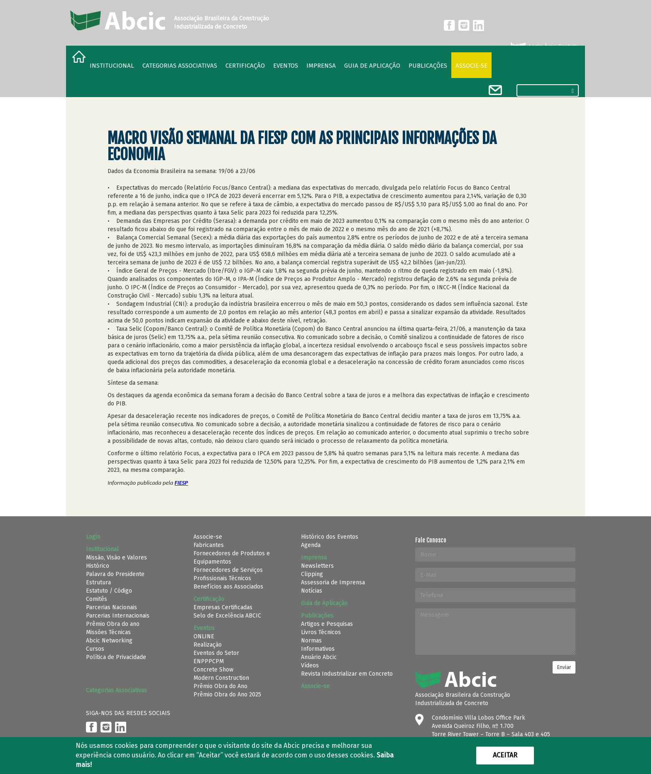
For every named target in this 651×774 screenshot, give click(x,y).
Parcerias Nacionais (111, 607)
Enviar (564, 667)
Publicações (428, 65)
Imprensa (321, 65)
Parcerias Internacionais (117, 615)
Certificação (245, 65)
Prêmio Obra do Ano (220, 686)
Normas (311, 640)
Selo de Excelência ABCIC (227, 615)
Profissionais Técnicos (222, 578)
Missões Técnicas (108, 632)
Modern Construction (221, 677)
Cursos (95, 648)
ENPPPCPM (208, 661)
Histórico (97, 565)
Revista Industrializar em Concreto (347, 673)
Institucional (112, 65)
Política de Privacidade (116, 657)
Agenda (311, 545)
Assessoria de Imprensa (333, 582)
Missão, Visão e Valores (116, 557)
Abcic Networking (109, 640)
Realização (207, 644)
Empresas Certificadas (222, 607)
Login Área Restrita (544, 47)
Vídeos (310, 665)
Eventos (285, 65)
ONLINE (203, 636)
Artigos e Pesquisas (327, 624)
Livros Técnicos (321, 632)
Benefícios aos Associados (228, 586)
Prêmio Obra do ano (113, 624)
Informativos (318, 648)
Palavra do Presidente (115, 574)
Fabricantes (208, 545)
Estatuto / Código (109, 590)
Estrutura (98, 582)
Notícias (311, 590)
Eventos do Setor (216, 653)
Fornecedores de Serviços (228, 570)
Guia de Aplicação (372, 65)
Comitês (96, 599)
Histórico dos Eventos (329, 536)
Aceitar (505, 755)
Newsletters (317, 565)
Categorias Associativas (179, 65)
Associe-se (471, 65)
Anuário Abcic (319, 657)
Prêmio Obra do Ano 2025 (227, 694)
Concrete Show (213, 669)
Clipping (312, 574)
